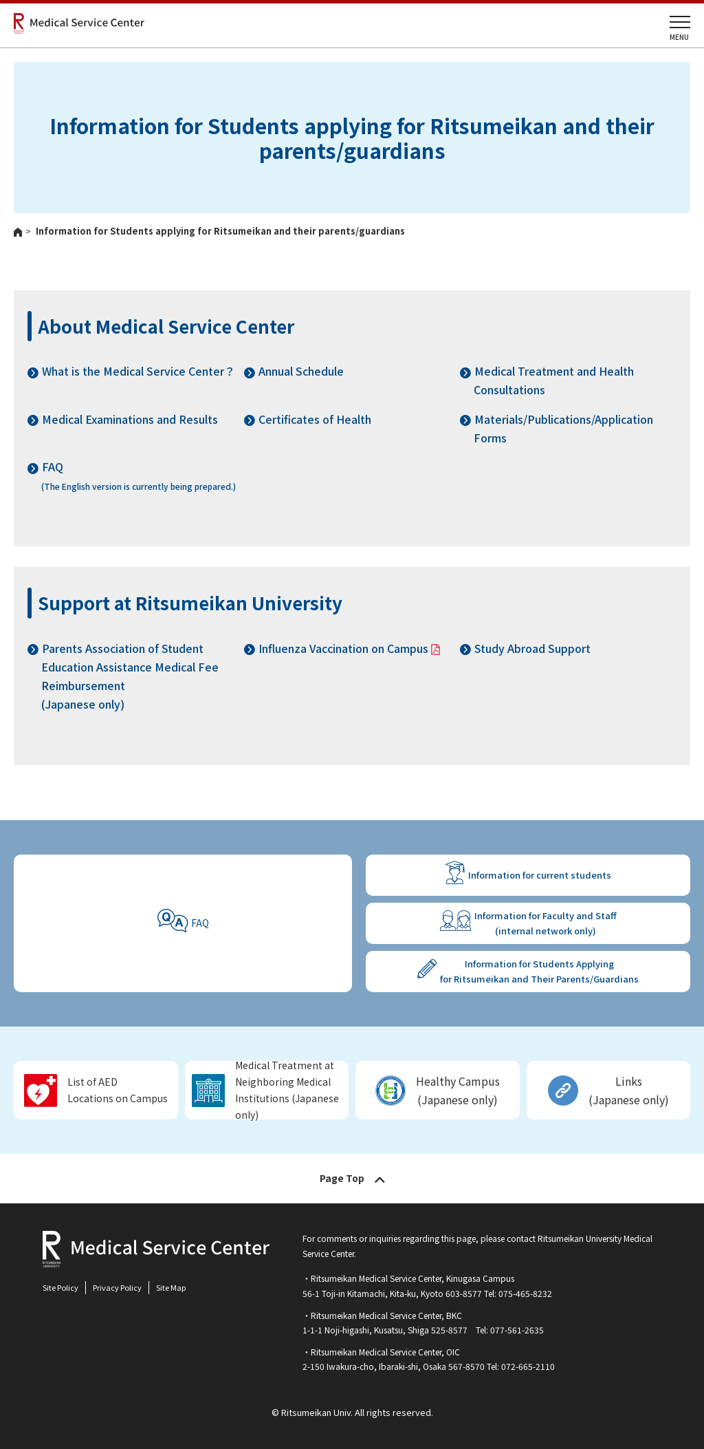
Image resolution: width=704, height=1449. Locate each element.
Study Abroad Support (532, 648)
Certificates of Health (314, 419)
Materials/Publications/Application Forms (563, 428)
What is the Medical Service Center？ (138, 371)
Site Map (171, 1287)
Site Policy (60, 1287)
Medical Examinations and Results (130, 419)
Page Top (342, 1178)
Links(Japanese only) (628, 1090)
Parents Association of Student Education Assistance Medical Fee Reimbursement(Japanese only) (130, 676)
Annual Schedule (301, 371)
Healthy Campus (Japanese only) (458, 1090)
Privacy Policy (117, 1287)
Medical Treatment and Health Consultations (554, 380)
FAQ (200, 923)
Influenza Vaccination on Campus (343, 648)
